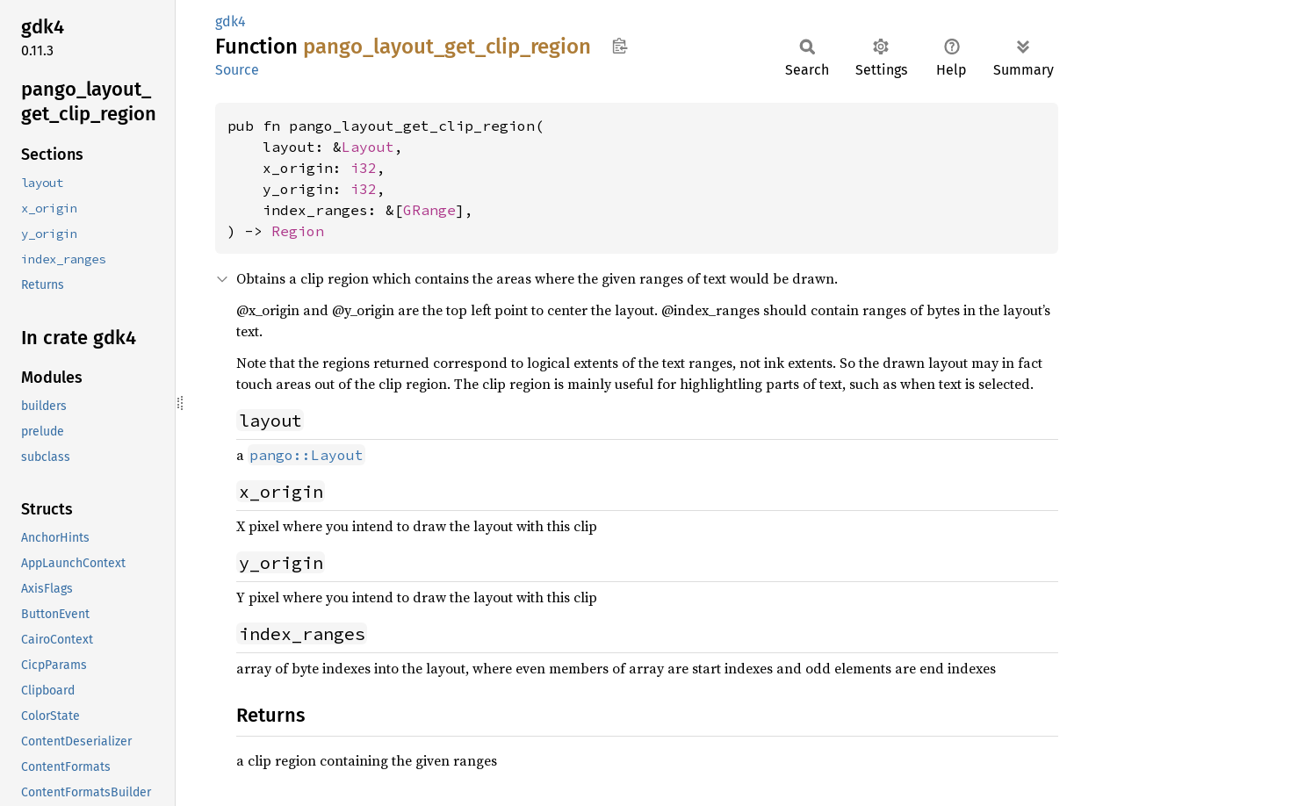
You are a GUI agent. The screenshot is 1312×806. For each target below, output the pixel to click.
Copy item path (619, 46)
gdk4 (230, 21)
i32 (363, 167)
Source (237, 69)
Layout (368, 146)
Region (297, 231)
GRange (429, 210)
